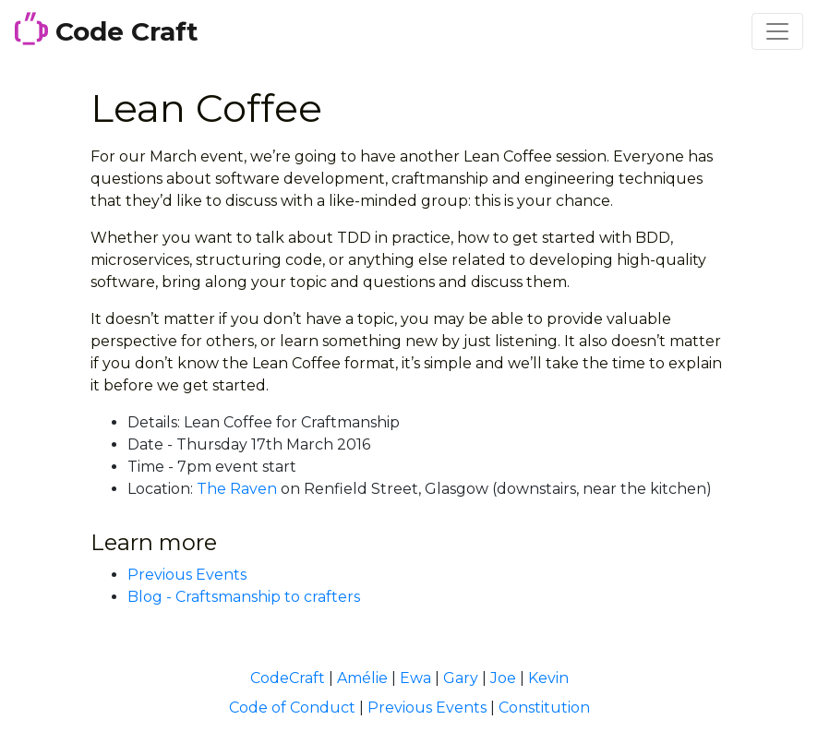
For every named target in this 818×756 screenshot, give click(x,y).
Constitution (544, 707)
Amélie (362, 678)
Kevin (548, 678)
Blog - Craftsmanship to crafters (243, 597)
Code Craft (106, 29)
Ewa (415, 678)
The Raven (237, 489)
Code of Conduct (292, 707)
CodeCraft (287, 678)
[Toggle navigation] (777, 31)
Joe (503, 678)
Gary (460, 678)
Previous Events (187, 574)
